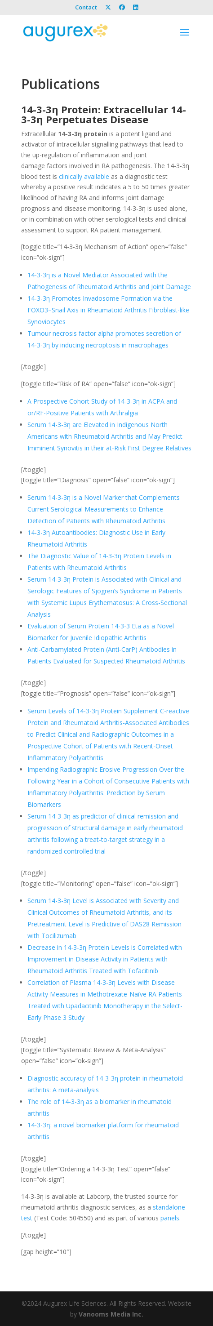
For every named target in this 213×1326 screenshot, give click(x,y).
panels (169, 1218)
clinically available (84, 176)
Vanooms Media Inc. (111, 1314)
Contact (86, 7)
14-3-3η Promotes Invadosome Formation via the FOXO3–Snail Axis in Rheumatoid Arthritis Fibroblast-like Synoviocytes (108, 310)
